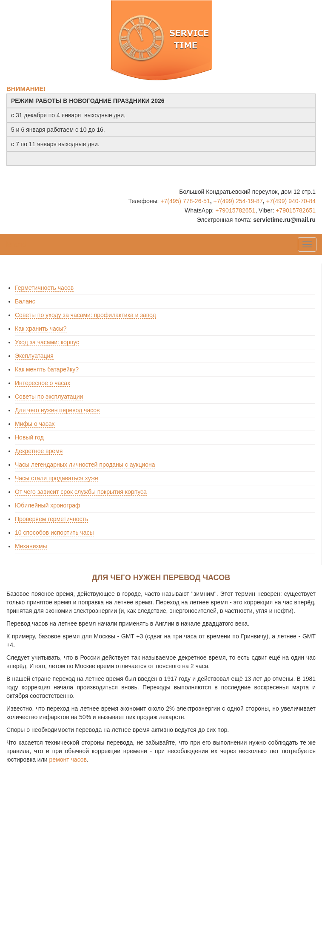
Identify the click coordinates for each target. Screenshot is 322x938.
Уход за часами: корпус (47, 342)
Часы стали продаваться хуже (56, 478)
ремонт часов (68, 759)
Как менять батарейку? (47, 369)
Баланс (25, 301)
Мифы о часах (35, 423)
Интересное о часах (42, 383)
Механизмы (31, 546)
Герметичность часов (44, 287)
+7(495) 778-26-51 (185, 201)
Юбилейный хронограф (47, 505)
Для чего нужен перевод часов (57, 410)
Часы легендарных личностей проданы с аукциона (85, 464)
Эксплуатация (34, 355)
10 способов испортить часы (54, 532)
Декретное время (39, 451)
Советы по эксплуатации (49, 396)
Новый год (29, 437)
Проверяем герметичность (51, 519)
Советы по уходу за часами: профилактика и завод (85, 315)
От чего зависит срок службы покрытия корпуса (81, 491)
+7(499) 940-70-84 (291, 201)
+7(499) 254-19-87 (237, 201)
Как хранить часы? (41, 328)
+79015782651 (235, 210)
